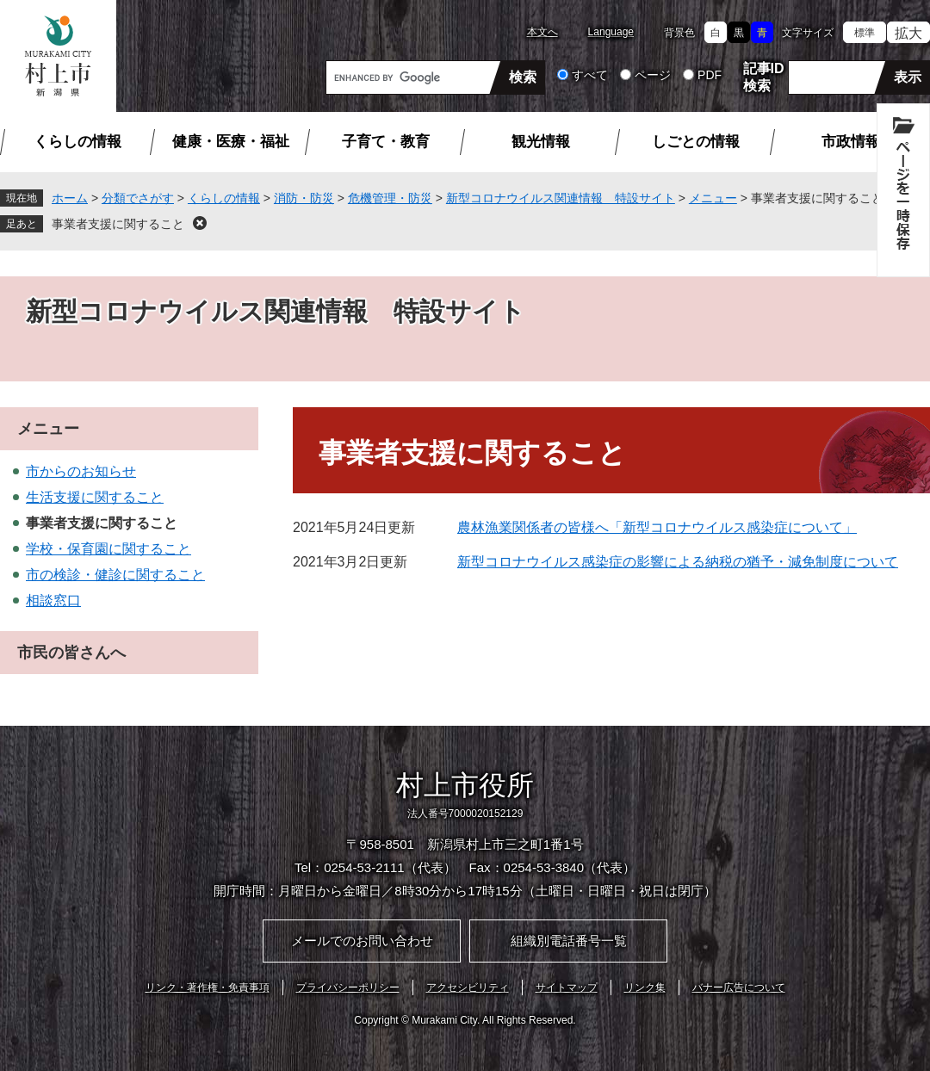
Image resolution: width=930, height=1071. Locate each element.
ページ (653, 75)
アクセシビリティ (467, 987)
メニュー (713, 198)
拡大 (908, 33)
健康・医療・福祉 (230, 141)
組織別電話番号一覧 (569, 940)
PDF (710, 75)
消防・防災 (304, 198)
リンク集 (645, 987)
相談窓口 (53, 600)
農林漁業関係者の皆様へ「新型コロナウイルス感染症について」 (657, 527)
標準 (864, 33)
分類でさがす (138, 198)
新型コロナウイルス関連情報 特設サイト (560, 198)
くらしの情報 (77, 141)
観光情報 (541, 141)
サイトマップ (567, 987)
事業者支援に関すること (118, 224)
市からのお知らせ (81, 471)
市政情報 (851, 141)
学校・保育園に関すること (108, 549)
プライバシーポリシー (348, 987)
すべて (590, 75)
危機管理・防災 (390, 198)
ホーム (70, 198)
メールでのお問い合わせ (362, 940)
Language (611, 32)
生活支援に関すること (95, 497)
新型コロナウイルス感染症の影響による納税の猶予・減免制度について (677, 561)
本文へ (542, 32)
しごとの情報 (696, 141)
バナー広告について (738, 987)
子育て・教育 (386, 141)
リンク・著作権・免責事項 (208, 987)
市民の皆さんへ (71, 652)
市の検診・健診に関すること (115, 574)
